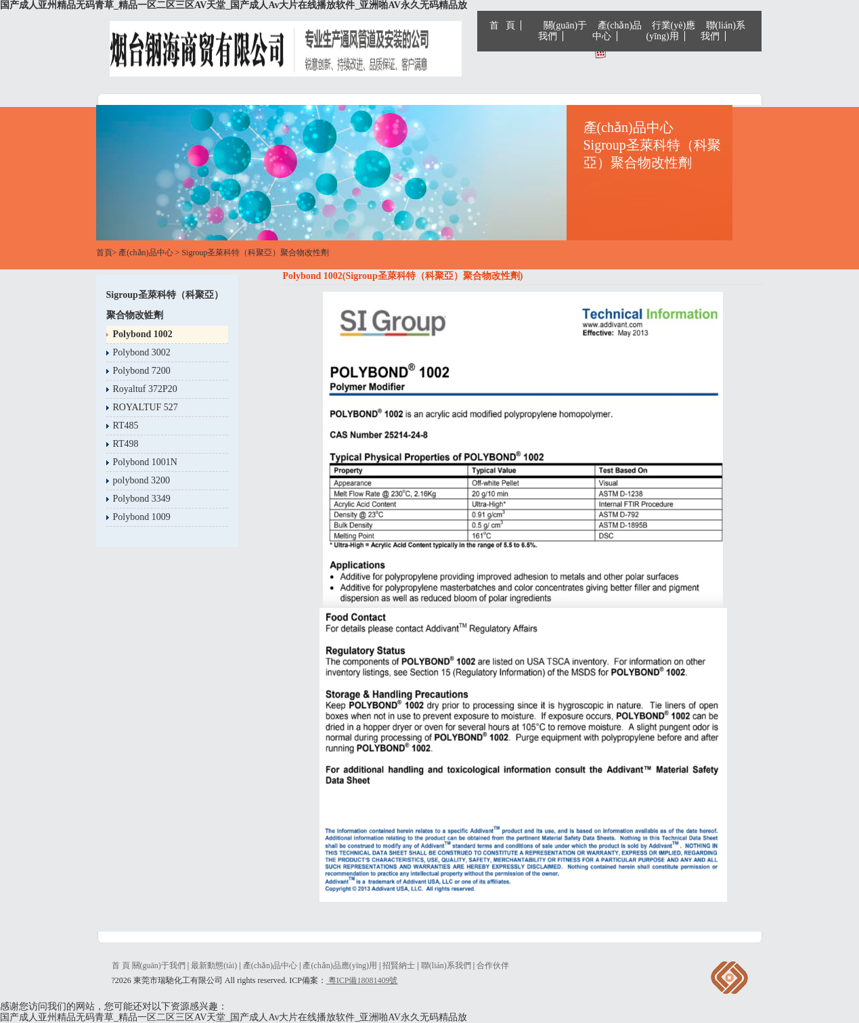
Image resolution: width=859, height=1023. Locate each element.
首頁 (104, 252)
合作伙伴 (493, 965)
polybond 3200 (141, 480)
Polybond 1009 (142, 517)
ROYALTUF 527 (145, 407)
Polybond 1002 (143, 334)
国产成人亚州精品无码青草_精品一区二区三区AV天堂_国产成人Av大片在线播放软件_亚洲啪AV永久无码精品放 (233, 5)
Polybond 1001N (145, 462)
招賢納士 (398, 965)
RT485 (126, 425)
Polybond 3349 (142, 499)
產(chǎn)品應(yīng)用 (340, 965)
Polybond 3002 (142, 352)
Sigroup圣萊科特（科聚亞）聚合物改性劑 (255, 252)
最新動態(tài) (214, 965)
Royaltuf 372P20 (145, 389)
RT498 (126, 444)
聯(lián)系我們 (723, 30)
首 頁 (502, 25)
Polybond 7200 (142, 371)
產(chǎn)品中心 (617, 30)
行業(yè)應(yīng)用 (671, 30)
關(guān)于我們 (563, 30)
